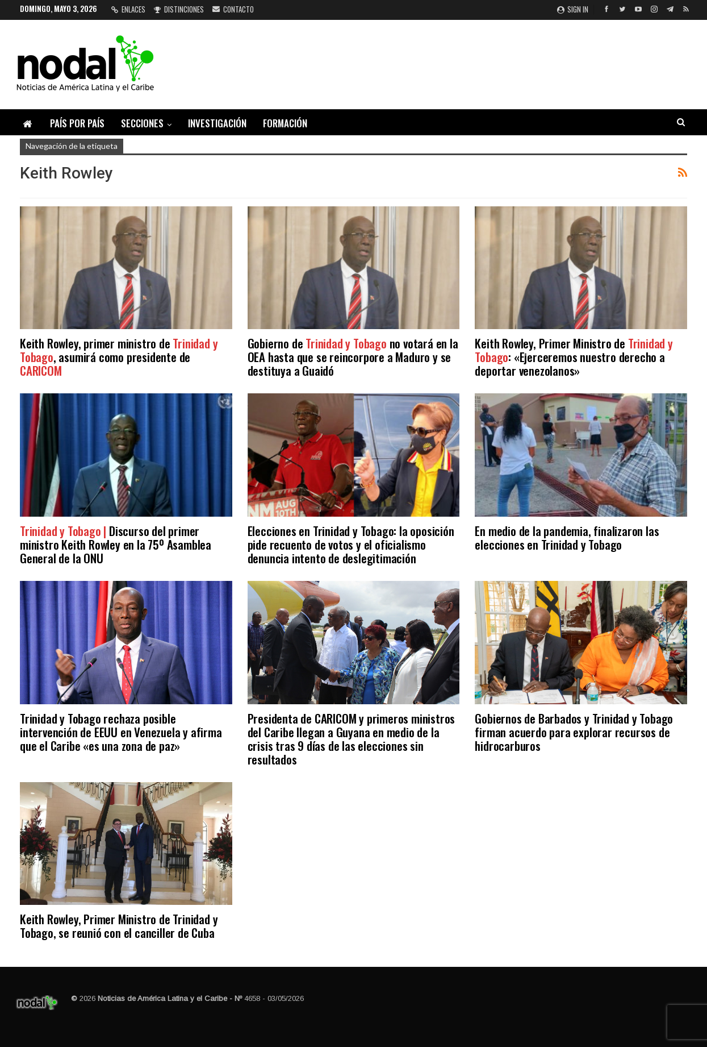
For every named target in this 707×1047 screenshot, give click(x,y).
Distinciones (179, 9)
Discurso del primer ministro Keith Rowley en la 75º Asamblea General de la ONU (115, 544)
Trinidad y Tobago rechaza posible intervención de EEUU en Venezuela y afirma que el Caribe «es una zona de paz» (121, 731)
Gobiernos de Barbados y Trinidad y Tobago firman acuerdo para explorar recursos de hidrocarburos (574, 731)
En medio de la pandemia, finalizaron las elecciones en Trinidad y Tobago (567, 537)
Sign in (572, 9)
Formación (285, 123)
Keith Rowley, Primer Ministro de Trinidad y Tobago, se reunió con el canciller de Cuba (118, 925)
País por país (77, 123)
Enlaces (128, 9)
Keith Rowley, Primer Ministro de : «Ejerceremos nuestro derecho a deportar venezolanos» (573, 356)
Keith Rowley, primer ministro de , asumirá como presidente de (118, 356)
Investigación (217, 123)
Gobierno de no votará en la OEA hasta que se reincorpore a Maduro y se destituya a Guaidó (353, 356)
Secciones (142, 123)
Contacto (233, 9)
